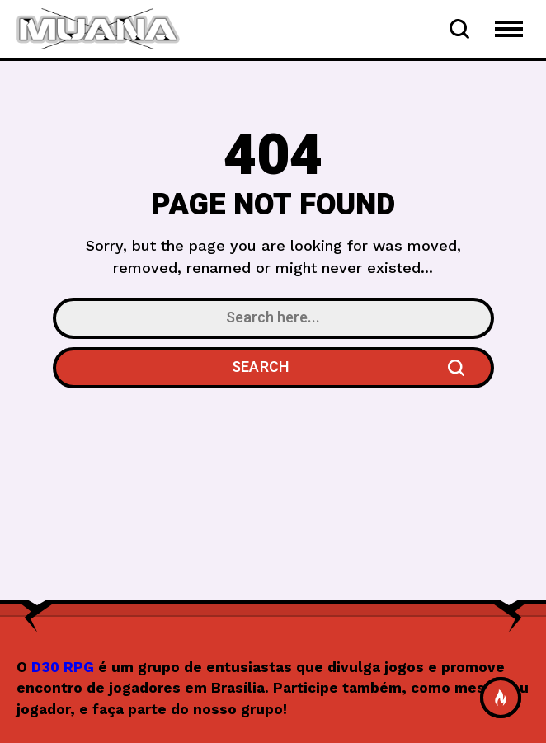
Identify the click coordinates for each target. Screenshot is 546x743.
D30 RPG (62, 667)
